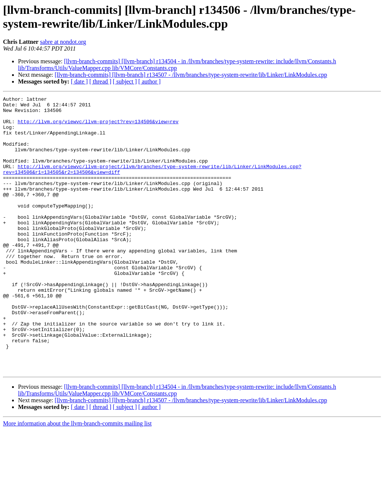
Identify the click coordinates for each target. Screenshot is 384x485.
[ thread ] (100, 81)
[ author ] (149, 81)
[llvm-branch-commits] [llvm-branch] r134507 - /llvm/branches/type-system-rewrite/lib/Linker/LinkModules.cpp (191, 75)
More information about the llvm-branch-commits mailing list (77, 478)
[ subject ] (125, 81)
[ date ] (79, 81)
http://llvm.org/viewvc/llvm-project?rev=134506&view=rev (98, 127)
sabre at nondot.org (63, 42)
